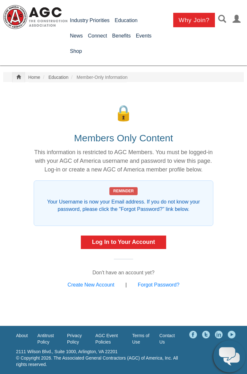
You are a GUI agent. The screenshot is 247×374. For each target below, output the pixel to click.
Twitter (207, 334)
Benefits (121, 35)
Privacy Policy (74, 339)
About (22, 335)
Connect (97, 35)
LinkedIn (220, 334)
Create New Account (91, 284)
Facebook (194, 334)
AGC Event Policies (106, 339)
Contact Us (167, 339)
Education (126, 20)
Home (34, 77)
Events (143, 35)
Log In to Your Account (123, 242)
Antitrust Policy (46, 339)
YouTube (232, 334)
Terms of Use (140, 339)
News (76, 35)
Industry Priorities (90, 20)
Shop (76, 51)
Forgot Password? (159, 284)
